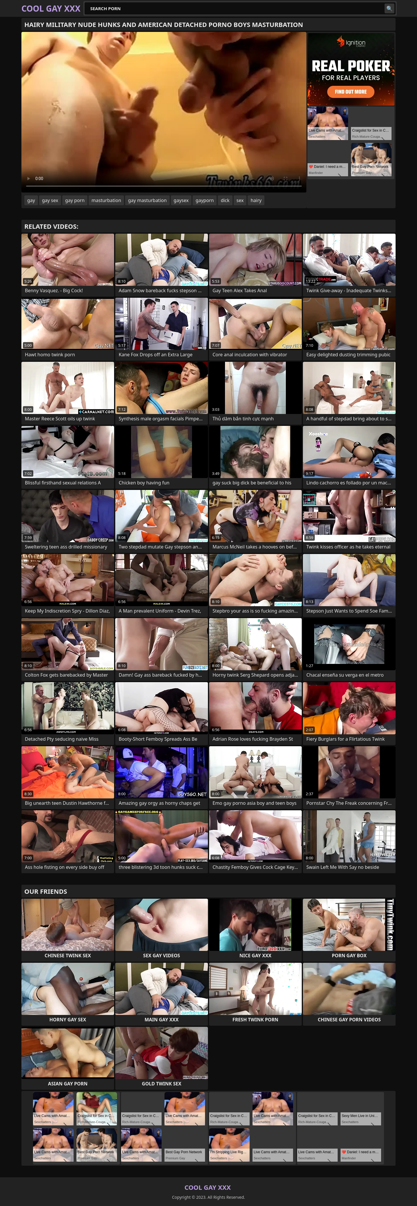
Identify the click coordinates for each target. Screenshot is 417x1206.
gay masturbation (147, 200)
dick (225, 200)
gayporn (204, 200)
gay (31, 200)
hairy (255, 200)
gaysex (181, 200)
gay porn (75, 200)
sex (240, 200)
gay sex (50, 200)
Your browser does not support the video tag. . (163, 112)
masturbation (106, 200)
